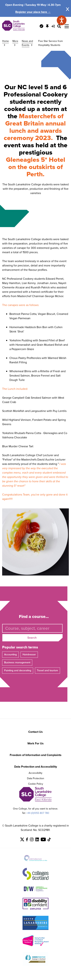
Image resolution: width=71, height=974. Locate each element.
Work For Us (35, 743)
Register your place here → (33, 12)
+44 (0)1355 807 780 (37, 813)
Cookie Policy (35, 784)
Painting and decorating (17, 670)
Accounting (10, 654)
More (15, 41)
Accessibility (35, 773)
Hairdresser (29, 654)
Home (5, 41)
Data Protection (35, 778)
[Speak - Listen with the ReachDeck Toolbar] (61, 20)
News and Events (27, 43)
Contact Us (35, 732)
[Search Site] (59, 26)
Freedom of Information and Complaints (35, 755)
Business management (17, 662)
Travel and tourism (47, 670)
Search (32, 638)
